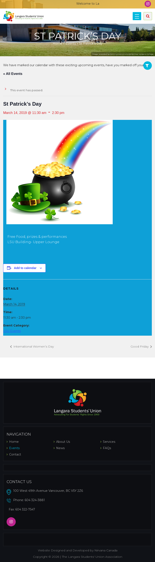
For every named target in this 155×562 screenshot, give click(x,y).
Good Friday (140, 346)
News (60, 448)
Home (57, 43)
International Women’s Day (33, 346)
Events (70, 43)
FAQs (107, 448)
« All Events (12, 74)
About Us (63, 442)
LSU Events (12, 331)
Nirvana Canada (105, 550)
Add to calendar (25, 268)
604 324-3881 (35, 500)
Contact (15, 454)
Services (109, 442)
